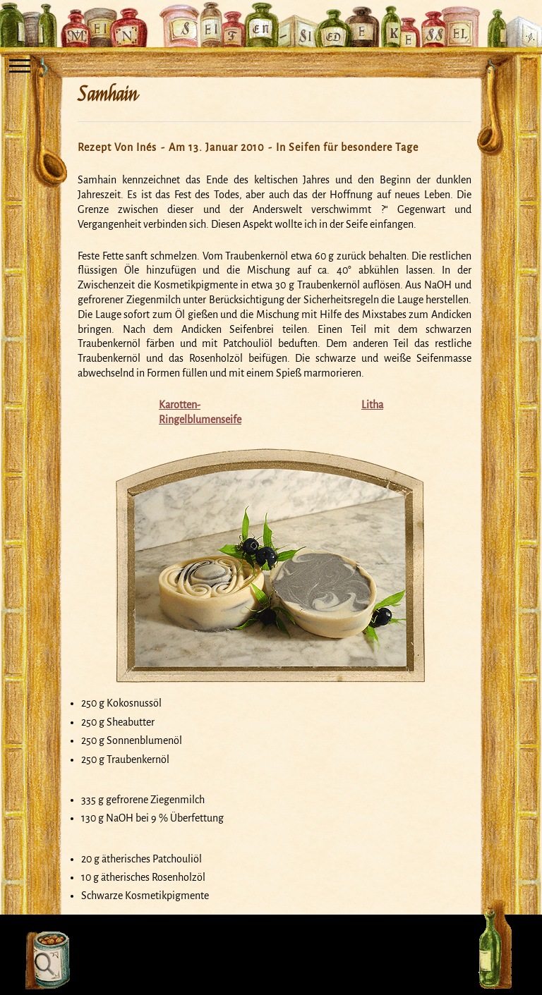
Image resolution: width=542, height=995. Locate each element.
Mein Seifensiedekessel (271, 17)
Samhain (108, 94)
